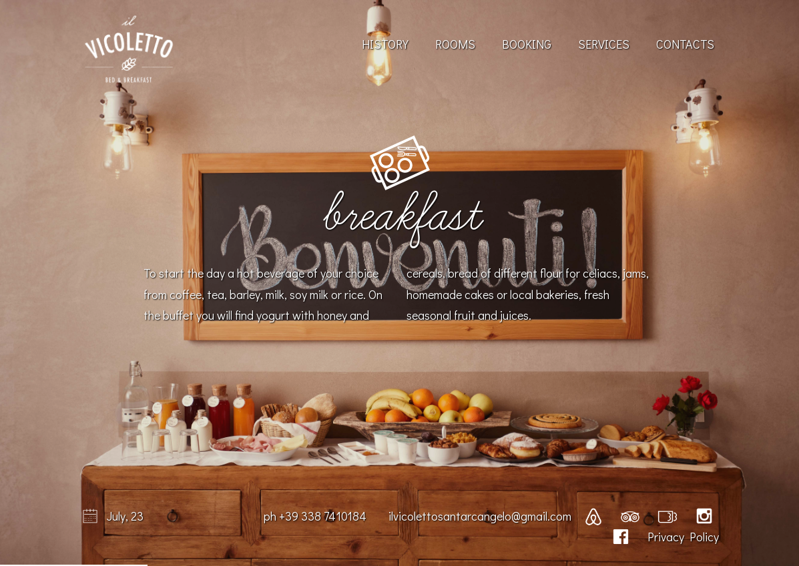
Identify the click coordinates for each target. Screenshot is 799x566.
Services (603, 44)
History (385, 44)
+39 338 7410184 (322, 516)
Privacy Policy (683, 537)
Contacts (685, 44)
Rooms (455, 44)
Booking (526, 44)
